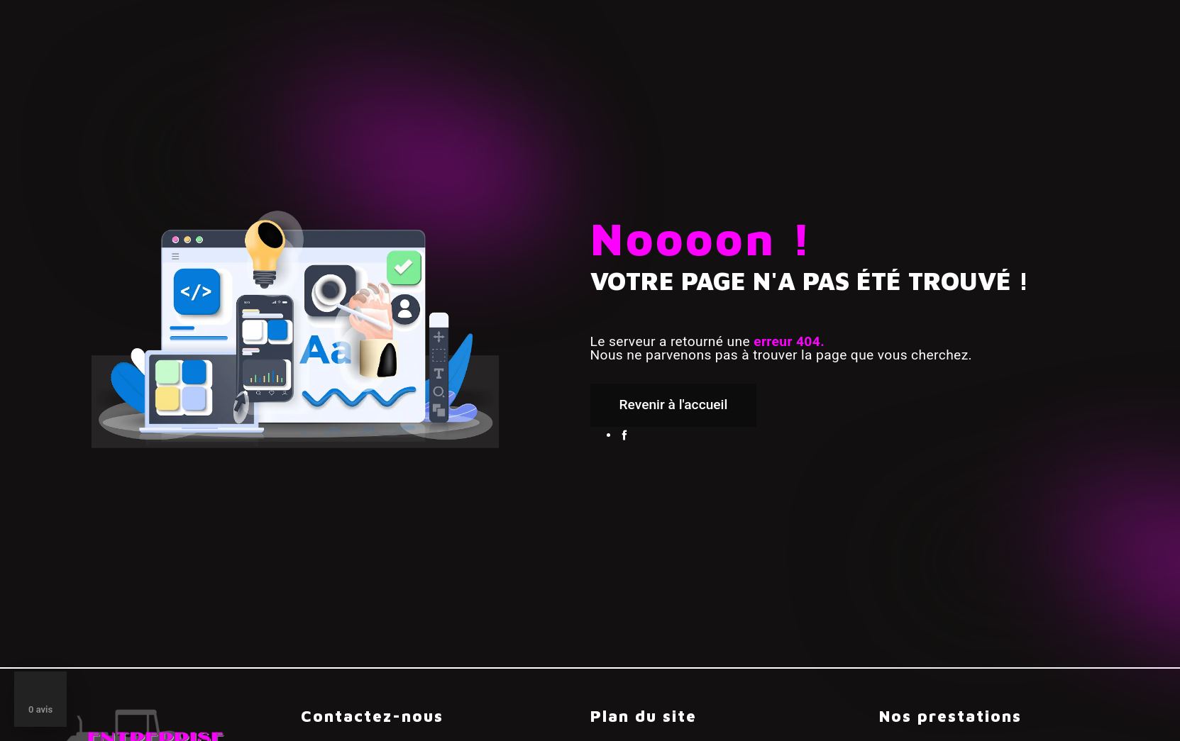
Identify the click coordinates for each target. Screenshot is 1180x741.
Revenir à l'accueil (673, 404)
